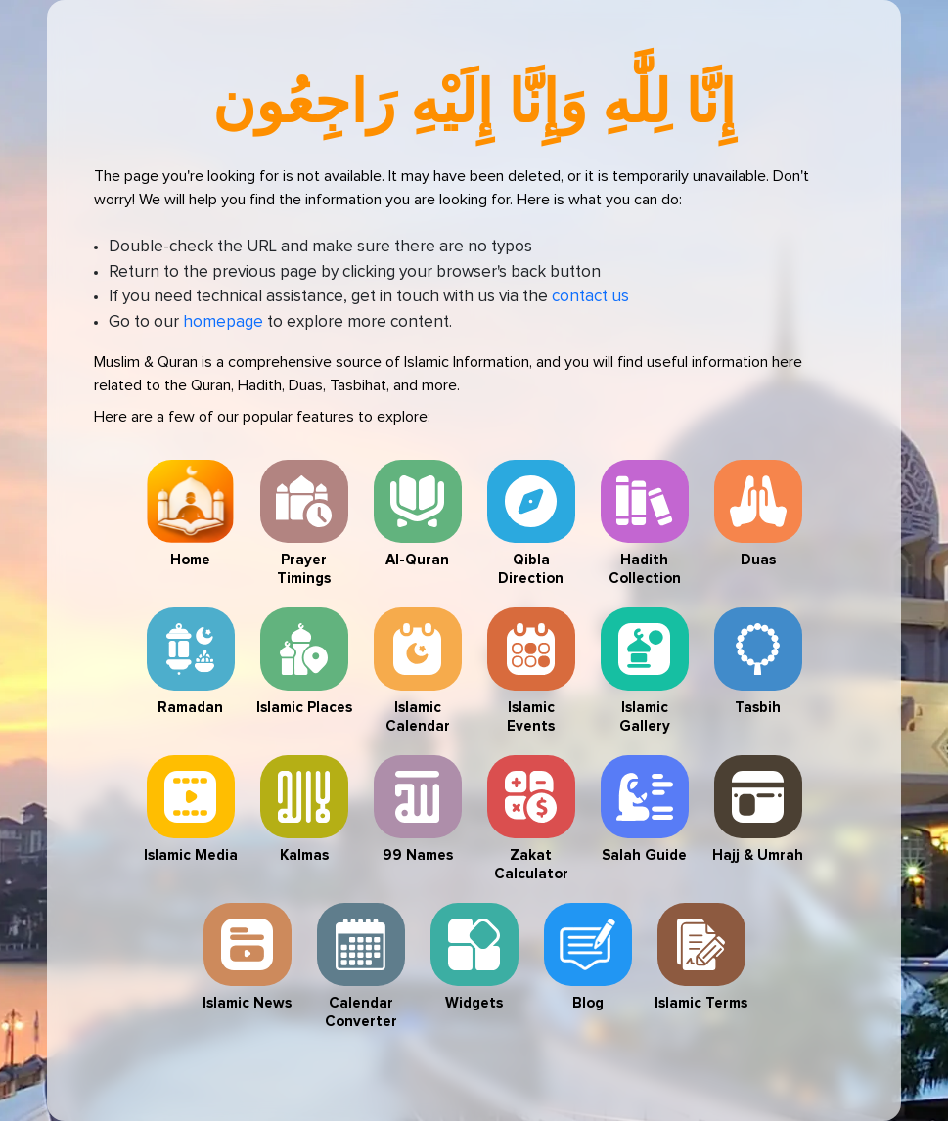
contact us (590, 297)
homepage (223, 322)
